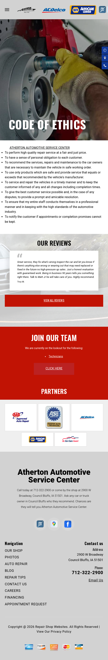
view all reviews (54, 300)
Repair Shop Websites (51, 627)
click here (54, 368)
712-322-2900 (42, 490)
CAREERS (13, 591)
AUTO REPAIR (16, 564)
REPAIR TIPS (15, 577)
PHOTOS (12, 557)
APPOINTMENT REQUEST (26, 604)
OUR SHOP (14, 551)
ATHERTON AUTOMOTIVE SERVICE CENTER (40, 148)
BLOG (9, 571)
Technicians (56, 356)
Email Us (96, 580)
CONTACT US (16, 584)
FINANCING (14, 597)
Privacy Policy (61, 631)
